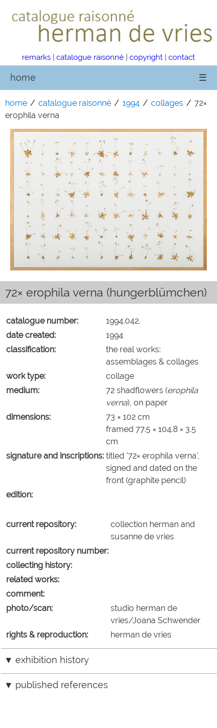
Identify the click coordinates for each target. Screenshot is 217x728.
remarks (36, 57)
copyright (146, 57)
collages (167, 103)
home (23, 77)
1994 (131, 103)
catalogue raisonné (90, 57)
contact (181, 57)
